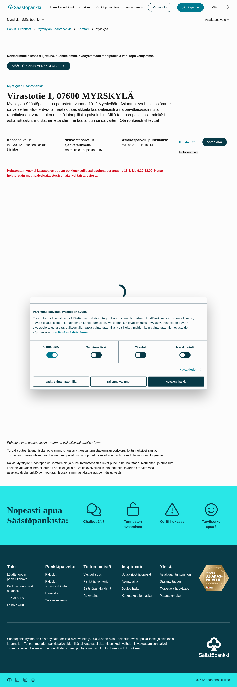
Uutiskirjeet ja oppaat (136, 574)
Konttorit (83, 29)
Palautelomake (170, 595)
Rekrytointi (90, 595)
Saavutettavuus (171, 581)
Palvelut (50, 574)
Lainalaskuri (15, 605)
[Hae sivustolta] (227, 7)
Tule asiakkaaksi (56, 600)
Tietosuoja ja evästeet (175, 588)
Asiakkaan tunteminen (175, 574)
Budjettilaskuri (131, 588)
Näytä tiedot (187, 369)
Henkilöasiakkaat (62, 7)
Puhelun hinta (188, 152)
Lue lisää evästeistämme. (70, 332)
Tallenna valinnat (118, 381)
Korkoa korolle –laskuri (138, 595)
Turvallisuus (15, 598)
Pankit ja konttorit (107, 7)
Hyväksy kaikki (176, 381)
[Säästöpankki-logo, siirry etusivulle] (25, 7)
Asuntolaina (130, 581)
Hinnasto (51, 593)
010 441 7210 (188, 142)
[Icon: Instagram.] (25, 680)
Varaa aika (214, 142)
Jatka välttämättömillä (61, 381)
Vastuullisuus (92, 574)
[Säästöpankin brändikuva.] (9, 680)
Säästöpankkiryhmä (97, 588)
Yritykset (85, 7)
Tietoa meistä (133, 7)
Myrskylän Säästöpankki (55, 29)
